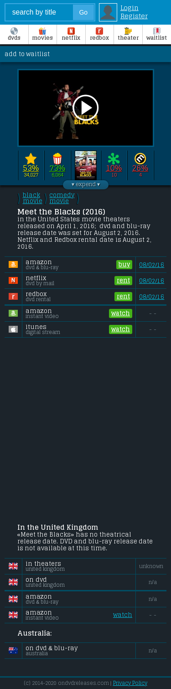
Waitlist (156, 34)
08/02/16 (151, 264)
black (32, 198)
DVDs (14, 34)
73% (57, 168)
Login (129, 7)
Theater (128, 34)
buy (124, 264)
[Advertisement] (85, 431)
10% (114, 168)
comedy (61, 198)
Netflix (71, 34)
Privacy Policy (130, 683)
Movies (42, 34)
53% (31, 168)
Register (134, 16)
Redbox (99, 34)
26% (140, 168)
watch (120, 313)
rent (123, 280)
